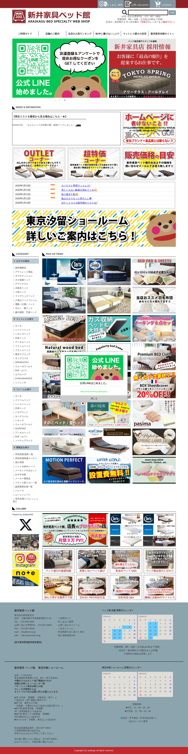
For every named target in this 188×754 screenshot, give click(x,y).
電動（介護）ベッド (25, 304)
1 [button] (54, 100)
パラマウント (21, 412)
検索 (172, 12)
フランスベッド (22, 350)
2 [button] (59, 100)
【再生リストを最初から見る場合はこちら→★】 (39, 116)
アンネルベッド (22, 342)
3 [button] (64, 100)
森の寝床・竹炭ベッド (26, 312)
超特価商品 (20, 267)
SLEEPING (20, 428)
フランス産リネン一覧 (26, 482)
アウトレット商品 (24, 272)
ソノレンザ (20, 382)
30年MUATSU (22, 362)
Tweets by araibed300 (22, 514)
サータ (18, 326)
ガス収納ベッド (22, 280)
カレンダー (153, 22)
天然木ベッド (21, 288)
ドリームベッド (22, 346)
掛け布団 (19, 462)
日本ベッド (20, 338)
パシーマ (19, 490)
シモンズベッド (22, 334)
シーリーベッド (22, 330)
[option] (59, 68)
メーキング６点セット (26, 470)
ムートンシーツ (22, 495)
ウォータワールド (24, 366)
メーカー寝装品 (22, 478)
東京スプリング (22, 354)
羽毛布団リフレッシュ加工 (25, 500)
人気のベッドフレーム (26, 300)
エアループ (20, 374)
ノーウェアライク (24, 440)
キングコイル (21, 358)
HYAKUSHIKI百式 (23, 378)
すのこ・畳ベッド (24, 308)
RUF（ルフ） (21, 370)
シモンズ (19, 420)
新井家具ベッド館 (24, 610)
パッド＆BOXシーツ (25, 466)
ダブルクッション (24, 276)
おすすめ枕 (20, 474)
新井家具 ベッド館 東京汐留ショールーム (38, 667)
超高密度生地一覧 (24, 486)
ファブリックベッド (25, 296)
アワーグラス (21, 284)
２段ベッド (20, 292)
